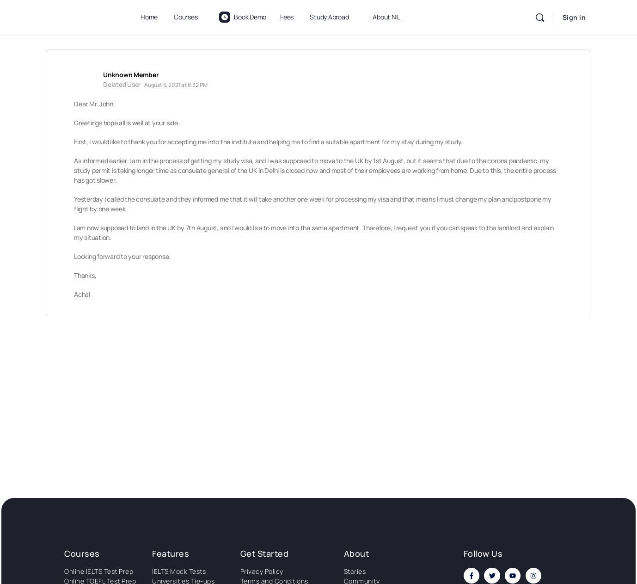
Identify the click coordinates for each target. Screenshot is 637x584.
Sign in (574, 17)
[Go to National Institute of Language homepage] (83, 16)
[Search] (540, 17)
